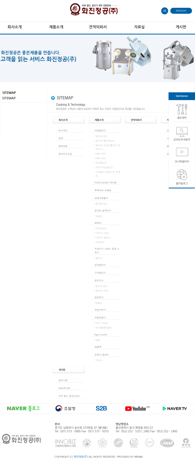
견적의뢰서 (98, 27)
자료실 (139, 27)
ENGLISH (181, 10)
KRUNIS (139, 457)
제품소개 (56, 27)
